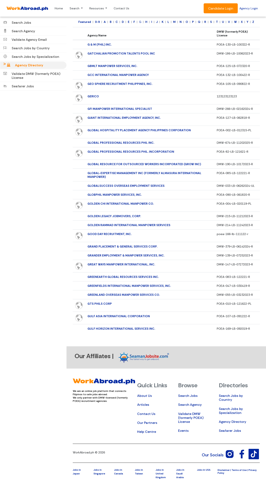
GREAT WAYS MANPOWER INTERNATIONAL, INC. (121, 264)
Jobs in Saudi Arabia (180, 473)
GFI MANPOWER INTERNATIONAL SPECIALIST (119, 109)
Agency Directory (232, 422)
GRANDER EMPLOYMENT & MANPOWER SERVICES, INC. (125, 255)
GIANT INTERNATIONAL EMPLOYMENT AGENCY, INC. (124, 118)
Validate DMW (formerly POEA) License (190, 418)
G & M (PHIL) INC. (99, 44)
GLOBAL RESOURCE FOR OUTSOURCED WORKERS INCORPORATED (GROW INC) (144, 164)
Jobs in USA (204, 469)
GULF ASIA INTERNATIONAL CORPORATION (118, 316)
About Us (144, 396)
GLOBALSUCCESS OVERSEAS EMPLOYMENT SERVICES (126, 186)
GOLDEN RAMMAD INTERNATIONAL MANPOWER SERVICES (128, 225)
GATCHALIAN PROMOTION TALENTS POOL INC (121, 53)
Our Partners (147, 423)
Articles (143, 404)
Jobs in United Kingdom (161, 473)
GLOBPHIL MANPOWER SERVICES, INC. (114, 195)
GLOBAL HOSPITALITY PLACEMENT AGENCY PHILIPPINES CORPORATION (139, 130)
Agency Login (248, 8)
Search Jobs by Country (231, 398)
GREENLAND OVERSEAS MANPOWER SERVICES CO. (123, 295)
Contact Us (121, 8)
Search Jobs (188, 396)
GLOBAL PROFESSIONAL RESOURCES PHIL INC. (120, 143)
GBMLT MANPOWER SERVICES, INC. (112, 66)
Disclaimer (224, 470)
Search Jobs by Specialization (231, 411)
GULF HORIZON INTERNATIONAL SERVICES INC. (121, 329)
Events (183, 430)
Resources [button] (97, 8)
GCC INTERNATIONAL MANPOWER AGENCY (118, 75)
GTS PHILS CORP (99, 304)
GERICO (93, 96)
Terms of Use (239, 470)
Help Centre (146, 432)
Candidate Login (220, 8)
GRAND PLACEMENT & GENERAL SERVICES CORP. (122, 246)
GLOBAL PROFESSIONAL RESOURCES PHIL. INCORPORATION (130, 151)
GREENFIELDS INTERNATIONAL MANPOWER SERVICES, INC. (129, 286)
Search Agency (190, 404)
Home (59, 8)
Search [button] (75, 8)
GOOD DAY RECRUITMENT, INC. (109, 234)
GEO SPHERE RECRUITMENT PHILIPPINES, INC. (119, 84)
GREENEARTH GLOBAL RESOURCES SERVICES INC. (123, 277)
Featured (84, 22)
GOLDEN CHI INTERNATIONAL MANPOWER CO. (120, 203)
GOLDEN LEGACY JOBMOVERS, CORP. (114, 216)
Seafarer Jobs (230, 430)
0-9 (97, 22)
